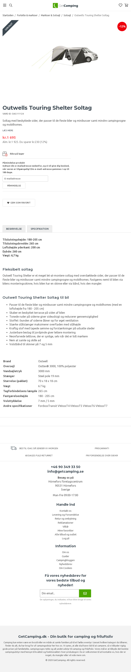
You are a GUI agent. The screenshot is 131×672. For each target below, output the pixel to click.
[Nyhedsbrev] (85, 593)
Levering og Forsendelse (65, 514)
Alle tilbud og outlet (65, 534)
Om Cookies (65, 568)
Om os (65, 552)
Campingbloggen (65, 560)
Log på (65, 538)
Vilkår (66, 526)
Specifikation (40, 228)
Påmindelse (14, 185)
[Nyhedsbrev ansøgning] (59, 593)
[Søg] (11, 5)
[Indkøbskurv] (126, 5)
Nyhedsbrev (65, 564)
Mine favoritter (66, 530)
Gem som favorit (19, 202)
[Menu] (5, 5)
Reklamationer (65, 522)
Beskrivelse (14, 228)
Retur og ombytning (65, 518)
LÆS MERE (8, 130)
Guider (65, 556)
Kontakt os (65, 510)
